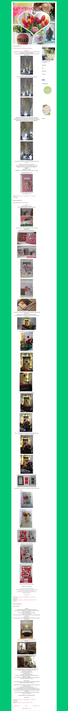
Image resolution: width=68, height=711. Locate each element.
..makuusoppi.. (16, 606)
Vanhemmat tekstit (36, 705)
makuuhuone (27, 702)
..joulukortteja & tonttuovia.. (21, 202)
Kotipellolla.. (28, 8)
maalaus (23, 702)
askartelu (19, 599)
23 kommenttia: (33, 597)
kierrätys (25, 599)
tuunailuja (15, 601)
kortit (28, 599)
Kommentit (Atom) (28, 708)
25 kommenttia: (33, 699)
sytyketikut (35, 599)
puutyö (31, 599)
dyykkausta (19, 702)
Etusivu (26, 705)
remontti (31, 702)
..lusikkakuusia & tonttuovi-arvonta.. (23, 48)
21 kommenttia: (33, 195)
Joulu (22, 599)
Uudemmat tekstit (17, 705)
